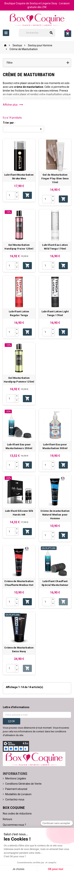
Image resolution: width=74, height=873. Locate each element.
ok (11, 721)
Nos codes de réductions (17, 813)
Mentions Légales (15, 778)
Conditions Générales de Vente (23, 783)
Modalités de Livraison (18, 794)
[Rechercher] (37, 33)
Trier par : (9, 122)
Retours (7, 819)
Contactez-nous (14, 799)
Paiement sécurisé (16, 788)
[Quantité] (10, 195)
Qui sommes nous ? (14, 824)
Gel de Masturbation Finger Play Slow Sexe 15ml (55, 178)
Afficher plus (13, 104)
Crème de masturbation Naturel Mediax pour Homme (55, 514)
